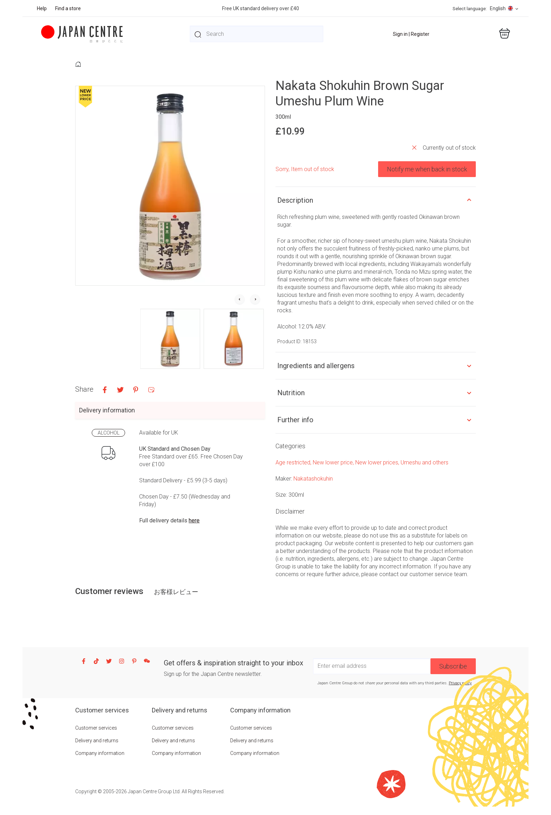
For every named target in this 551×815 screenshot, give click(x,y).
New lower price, (334, 462)
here (194, 520)
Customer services (96, 728)
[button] (170, 339)
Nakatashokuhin (313, 478)
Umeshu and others (424, 462)
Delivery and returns (96, 740)
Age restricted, (294, 462)
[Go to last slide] (239, 299)
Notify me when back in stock (427, 169)
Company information (99, 753)
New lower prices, (378, 462)
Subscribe (453, 666)
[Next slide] (255, 299)
